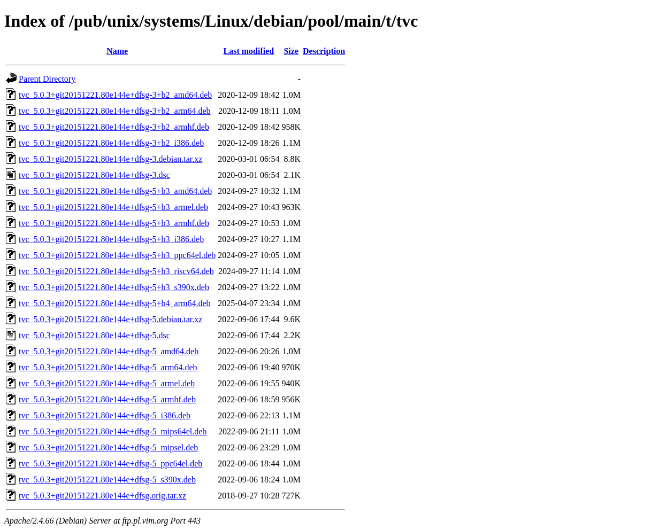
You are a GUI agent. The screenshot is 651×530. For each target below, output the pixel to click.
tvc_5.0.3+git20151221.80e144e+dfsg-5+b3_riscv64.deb (116, 271)
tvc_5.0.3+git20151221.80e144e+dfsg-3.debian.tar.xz (110, 158)
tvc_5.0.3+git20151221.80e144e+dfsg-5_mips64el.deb (112, 431)
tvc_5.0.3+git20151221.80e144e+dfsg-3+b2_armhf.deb (114, 126)
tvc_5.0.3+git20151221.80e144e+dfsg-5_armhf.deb (107, 399)
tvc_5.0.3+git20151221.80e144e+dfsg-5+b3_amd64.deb (115, 191)
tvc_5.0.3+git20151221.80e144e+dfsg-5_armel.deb (107, 383)
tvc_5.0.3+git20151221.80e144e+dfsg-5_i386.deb (104, 415)
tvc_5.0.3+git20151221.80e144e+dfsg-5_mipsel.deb (108, 447)
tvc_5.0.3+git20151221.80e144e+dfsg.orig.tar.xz (102, 495)
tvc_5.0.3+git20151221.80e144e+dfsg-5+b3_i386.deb (111, 239)
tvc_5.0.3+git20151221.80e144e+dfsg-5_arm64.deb (108, 367)
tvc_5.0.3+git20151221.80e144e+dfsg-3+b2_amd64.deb (115, 94)
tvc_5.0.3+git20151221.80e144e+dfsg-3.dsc (94, 175)
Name (117, 51)
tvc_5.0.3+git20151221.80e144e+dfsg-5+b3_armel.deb (113, 207)
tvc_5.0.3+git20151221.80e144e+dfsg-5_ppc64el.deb (110, 463)
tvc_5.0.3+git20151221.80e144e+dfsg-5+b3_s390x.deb (114, 287)
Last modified (249, 51)
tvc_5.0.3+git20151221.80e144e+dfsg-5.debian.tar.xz (110, 319)
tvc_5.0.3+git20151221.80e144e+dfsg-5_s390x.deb (107, 479)
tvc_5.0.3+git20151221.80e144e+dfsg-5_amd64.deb (108, 351)
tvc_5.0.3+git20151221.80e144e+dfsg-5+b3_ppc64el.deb (117, 255)
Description (324, 51)
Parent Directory (47, 78)
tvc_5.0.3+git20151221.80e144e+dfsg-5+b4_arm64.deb (115, 303)
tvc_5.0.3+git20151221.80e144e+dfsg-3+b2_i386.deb (111, 142)
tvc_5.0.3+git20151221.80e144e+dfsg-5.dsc (94, 335)
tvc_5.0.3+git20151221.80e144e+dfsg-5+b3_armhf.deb (114, 223)
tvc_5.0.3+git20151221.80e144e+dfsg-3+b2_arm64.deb (115, 110)
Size (291, 51)
